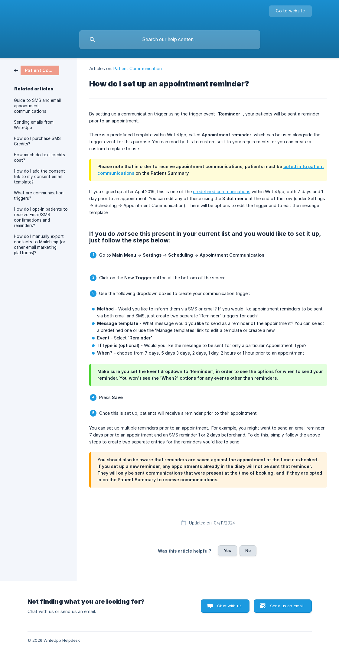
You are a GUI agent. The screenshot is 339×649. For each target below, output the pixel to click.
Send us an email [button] (287, 605)
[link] (36, 70)
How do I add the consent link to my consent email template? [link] (39, 176)
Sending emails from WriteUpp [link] (34, 125)
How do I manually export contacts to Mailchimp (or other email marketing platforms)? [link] (39, 244)
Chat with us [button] (229, 605)
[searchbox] (169, 39)
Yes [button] (227, 550)
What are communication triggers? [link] (39, 195)
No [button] (248, 550)
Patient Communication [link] (137, 68)
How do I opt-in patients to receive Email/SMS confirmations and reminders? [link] (41, 217)
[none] (290, 11)
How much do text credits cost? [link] (39, 157)
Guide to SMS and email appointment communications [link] (37, 106)
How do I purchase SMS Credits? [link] (37, 141)
